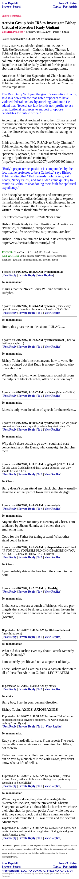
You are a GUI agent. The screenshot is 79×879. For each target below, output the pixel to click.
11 (3, 686)
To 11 (40, 726)
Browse (6, 6)
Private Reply (27, 275)
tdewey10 (53, 422)
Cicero (51, 392)
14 (3, 828)
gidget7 (51, 464)
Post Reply (9, 275)
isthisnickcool (55, 340)
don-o (52, 716)
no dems (54, 776)
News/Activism (68, 3)
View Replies (45, 275)
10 (3, 630)
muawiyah (53, 505)
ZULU (53, 828)
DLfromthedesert (59, 630)
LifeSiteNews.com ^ (13, 31)
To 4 (40, 508)
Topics (57, 6)
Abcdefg (52, 588)
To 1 (40, 312)
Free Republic (10, 3)
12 (3, 716)
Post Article (70, 6)
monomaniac (55, 271)
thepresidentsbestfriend (61, 547)
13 (3, 776)
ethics (52, 686)
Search (17, 6)
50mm (51, 306)
